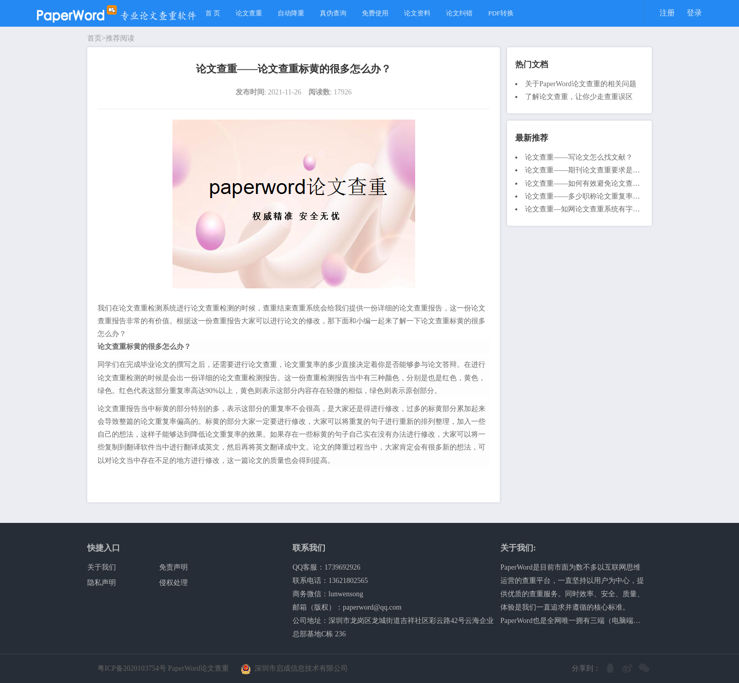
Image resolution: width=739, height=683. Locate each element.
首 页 (212, 13)
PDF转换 (501, 13)
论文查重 (249, 13)
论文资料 (417, 13)
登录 (694, 13)
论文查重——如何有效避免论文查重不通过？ (597, 183)
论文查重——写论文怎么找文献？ (579, 157)
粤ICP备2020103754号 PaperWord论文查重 (163, 668)
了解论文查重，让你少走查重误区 (579, 97)
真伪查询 (333, 13)
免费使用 (375, 13)
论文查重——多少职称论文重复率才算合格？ (597, 196)
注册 (667, 13)
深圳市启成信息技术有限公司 (294, 668)
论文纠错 (459, 13)
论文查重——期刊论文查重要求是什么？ (589, 170)
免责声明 (173, 567)
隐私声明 (101, 583)
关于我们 (101, 567)
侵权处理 (173, 583)
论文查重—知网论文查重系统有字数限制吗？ (597, 209)
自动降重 (291, 13)
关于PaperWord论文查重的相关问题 (580, 84)
